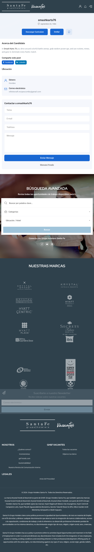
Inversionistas (24, 454)
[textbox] (47, 212)
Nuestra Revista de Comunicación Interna (24, 467)
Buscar (47, 230)
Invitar (57, 32)
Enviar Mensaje (47, 158)
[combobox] (48, 212)
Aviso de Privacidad (47, 479)
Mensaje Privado (47, 165)
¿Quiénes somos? (24, 449)
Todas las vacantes (69, 449)
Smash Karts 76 (10, 49)
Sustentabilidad (24, 463)
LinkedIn (20, 62)
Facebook (8, 62)
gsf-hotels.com (24, 458)
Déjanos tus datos (69, 454)
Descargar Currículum (35, 32)
